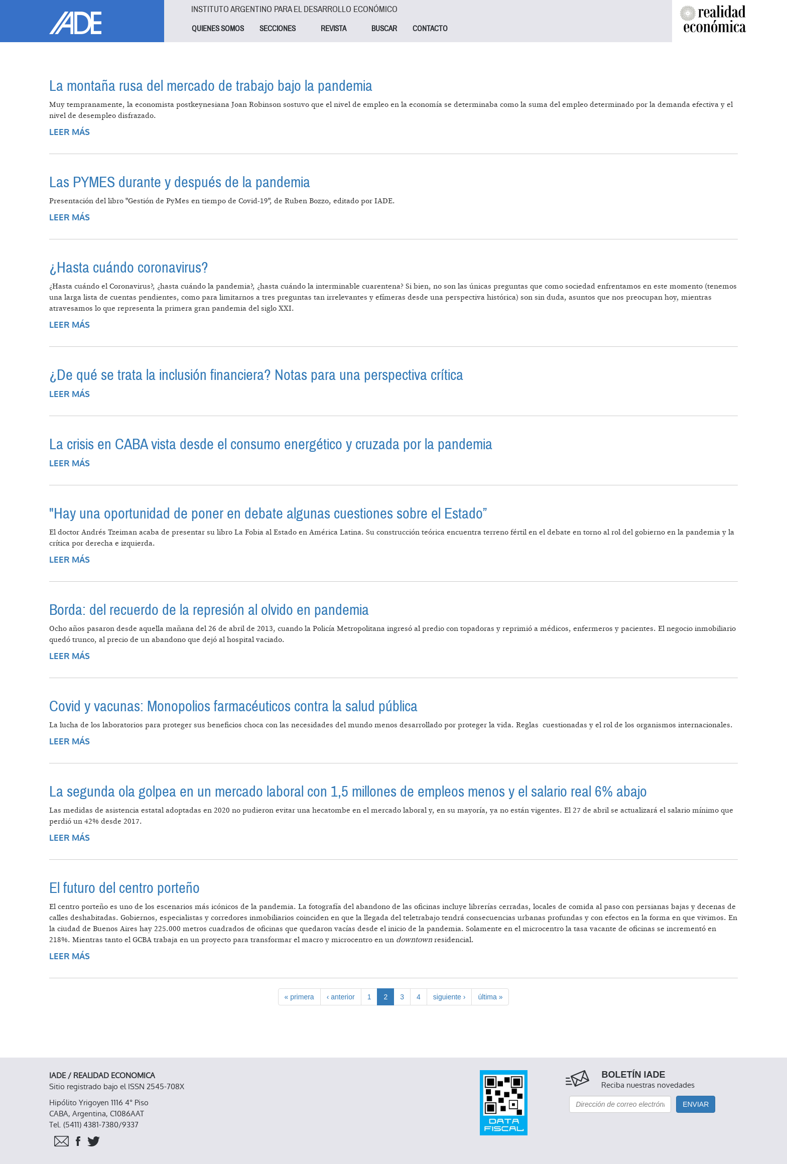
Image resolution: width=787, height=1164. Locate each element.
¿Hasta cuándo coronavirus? (128, 268)
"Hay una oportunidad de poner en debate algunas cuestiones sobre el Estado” (268, 514)
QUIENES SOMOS (218, 29)
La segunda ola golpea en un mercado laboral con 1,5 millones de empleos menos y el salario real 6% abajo (348, 792)
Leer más (69, 132)
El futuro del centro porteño (124, 888)
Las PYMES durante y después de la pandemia (179, 182)
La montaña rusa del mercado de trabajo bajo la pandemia (210, 86)
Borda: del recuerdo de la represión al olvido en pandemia (209, 610)
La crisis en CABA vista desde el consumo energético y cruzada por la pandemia (270, 444)
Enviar (696, 1104)
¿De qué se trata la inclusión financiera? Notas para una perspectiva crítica (256, 375)
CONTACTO (430, 29)
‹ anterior (341, 997)
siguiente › (449, 997)
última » (490, 997)
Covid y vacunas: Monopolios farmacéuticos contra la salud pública (233, 706)
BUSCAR (384, 29)
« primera (299, 997)
